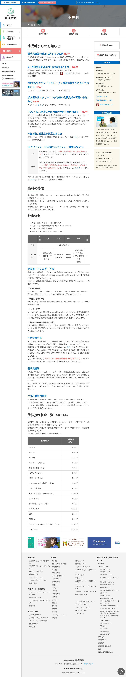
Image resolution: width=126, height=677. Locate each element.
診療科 (33, 25)
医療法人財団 (74, 660)
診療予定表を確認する (108, 55)
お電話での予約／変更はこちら (87, 2)
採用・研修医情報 (8, 75)
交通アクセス (88, 664)
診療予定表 (5, 67)
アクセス (5, 63)
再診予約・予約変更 (8, 71)
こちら (66, 73)
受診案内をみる (108, 45)
